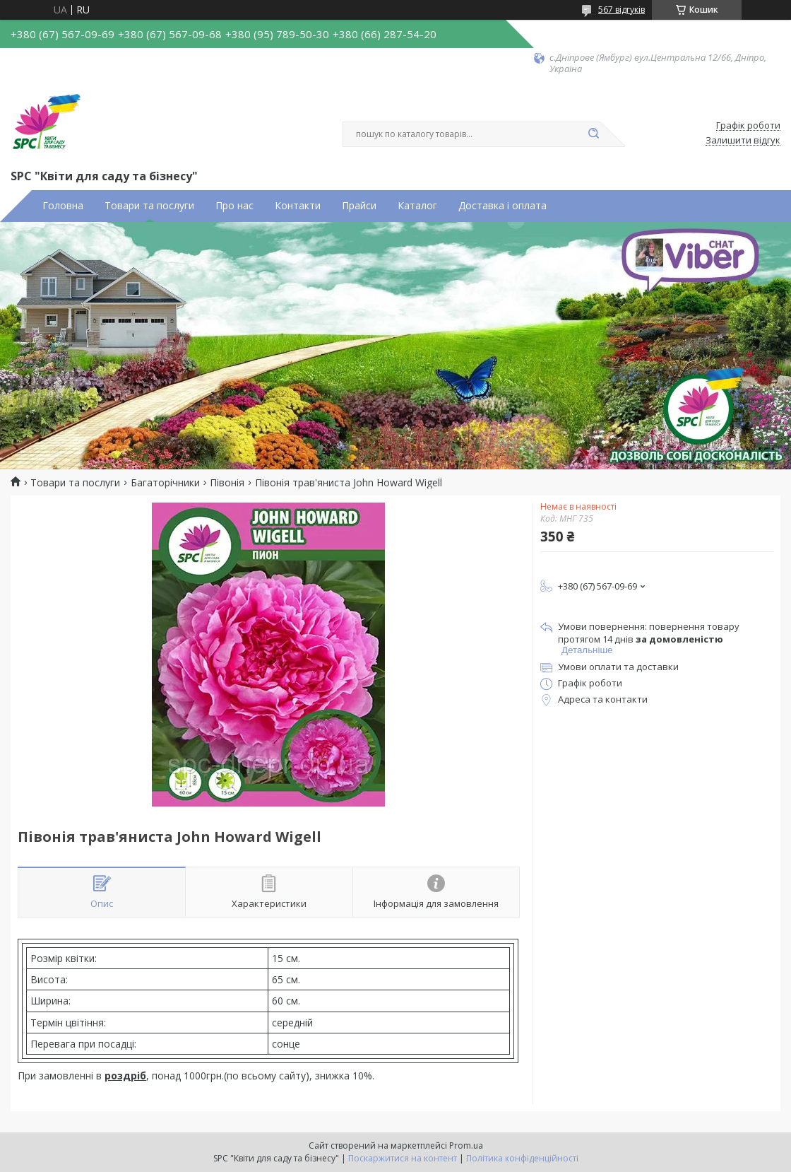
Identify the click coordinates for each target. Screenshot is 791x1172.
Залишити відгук (743, 141)
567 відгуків (621, 10)
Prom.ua (466, 1145)
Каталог (417, 206)
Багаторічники (165, 482)
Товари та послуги (149, 206)
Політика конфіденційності (522, 1158)
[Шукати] (593, 134)
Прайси (359, 206)
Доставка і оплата (502, 206)
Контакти (298, 206)
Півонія (227, 482)
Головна (62, 206)
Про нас (234, 206)
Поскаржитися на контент (402, 1158)
